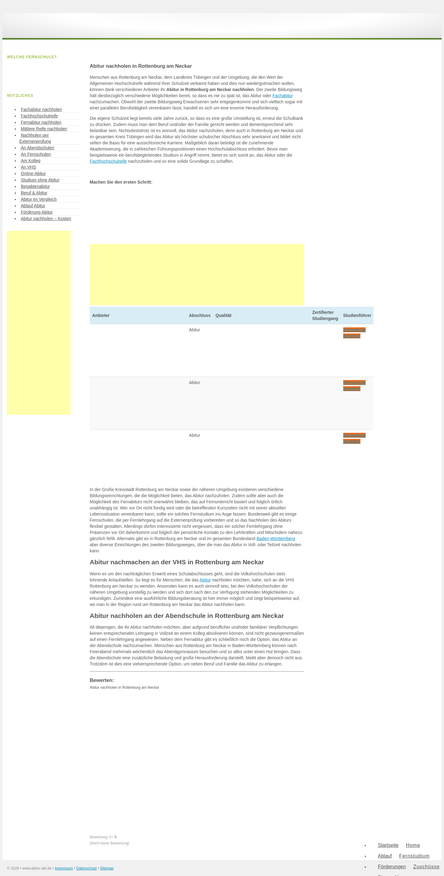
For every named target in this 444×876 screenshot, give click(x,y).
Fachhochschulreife (108, 161)
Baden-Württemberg (276, 538)
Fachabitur (283, 95)
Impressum (64, 868)
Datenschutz (86, 868)
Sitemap (107, 868)
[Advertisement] (197, 274)
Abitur (205, 579)
